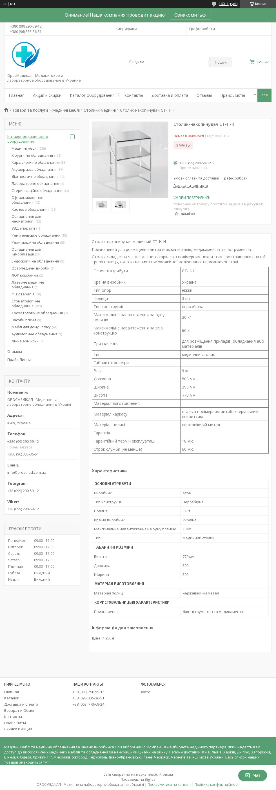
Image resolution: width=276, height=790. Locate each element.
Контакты (133, 95)
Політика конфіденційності (217, 784)
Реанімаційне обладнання (35, 242)
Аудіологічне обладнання (34, 333)
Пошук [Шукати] (221, 62)
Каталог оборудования (92, 95)
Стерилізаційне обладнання (37, 190)
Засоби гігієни (24, 319)
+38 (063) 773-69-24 (88, 704)
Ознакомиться (190, 15)
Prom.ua (166, 774)
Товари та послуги (30, 110)
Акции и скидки (47, 95)
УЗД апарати (23, 228)
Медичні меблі (66, 110)
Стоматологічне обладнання (26, 303)
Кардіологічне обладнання (36, 162)
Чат (252, 775)
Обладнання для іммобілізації (26, 252)
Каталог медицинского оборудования (27, 139)
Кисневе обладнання (31, 209)
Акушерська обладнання (34, 169)
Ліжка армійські (25, 341)
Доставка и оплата (170, 95)
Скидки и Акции (18, 728)
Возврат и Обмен (19, 710)
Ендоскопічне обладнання (35, 261)
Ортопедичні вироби (31, 268)
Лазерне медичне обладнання (28, 284)
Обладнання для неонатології (26, 219)
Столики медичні (100, 110)
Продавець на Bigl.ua (138, 779)
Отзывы (204, 95)
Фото (145, 691)
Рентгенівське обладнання (36, 235)
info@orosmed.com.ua (26, 472)
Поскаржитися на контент (169, 784)
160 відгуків (228, 3)
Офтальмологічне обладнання (27, 200)
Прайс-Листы (232, 95)
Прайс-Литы (15, 722)
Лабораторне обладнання (35, 183)
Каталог (11, 698)
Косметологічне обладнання (37, 312)
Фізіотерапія (23, 294)
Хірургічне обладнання (32, 155)
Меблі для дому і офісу (31, 326)
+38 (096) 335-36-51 (88, 698)
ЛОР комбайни (25, 275)
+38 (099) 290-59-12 (88, 691)
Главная (17, 95)
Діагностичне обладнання (35, 176)
